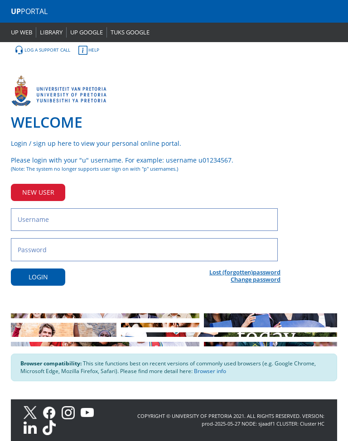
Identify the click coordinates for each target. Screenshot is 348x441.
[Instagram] (71, 411)
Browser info (210, 371)
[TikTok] (51, 427)
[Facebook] (52, 411)
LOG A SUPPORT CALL (42, 50)
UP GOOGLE (86, 32)
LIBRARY (51, 32)
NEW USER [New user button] (38, 192)
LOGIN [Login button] (38, 277)
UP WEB (21, 32)
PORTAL (29, 11)
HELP (88, 50)
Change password (255, 279)
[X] (32, 411)
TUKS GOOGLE (130, 32)
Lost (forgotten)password (244, 272)
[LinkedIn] (32, 427)
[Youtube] (89, 411)
